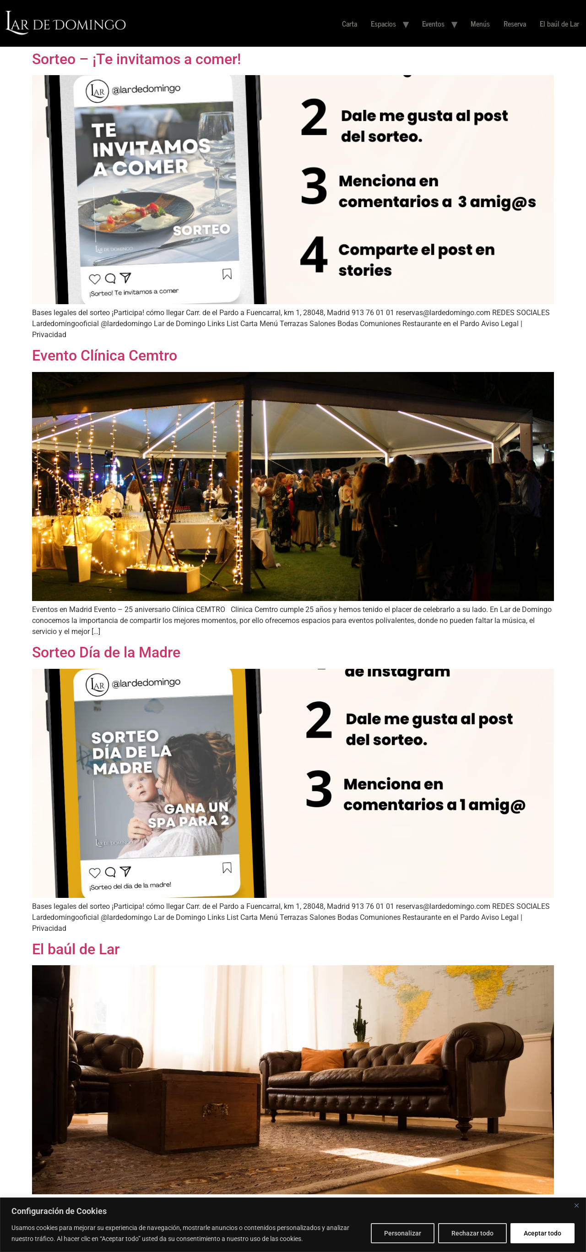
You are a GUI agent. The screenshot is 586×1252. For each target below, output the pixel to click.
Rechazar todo (472, 1233)
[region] (293, 1224)
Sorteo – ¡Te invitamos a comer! (136, 59)
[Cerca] (576, 1205)
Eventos (433, 23)
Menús (480, 23)
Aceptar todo (542, 1233)
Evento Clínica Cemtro (104, 355)
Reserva (515, 23)
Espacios (383, 23)
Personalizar (402, 1233)
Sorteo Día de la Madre (106, 652)
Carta (349, 23)
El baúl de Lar (559, 23)
